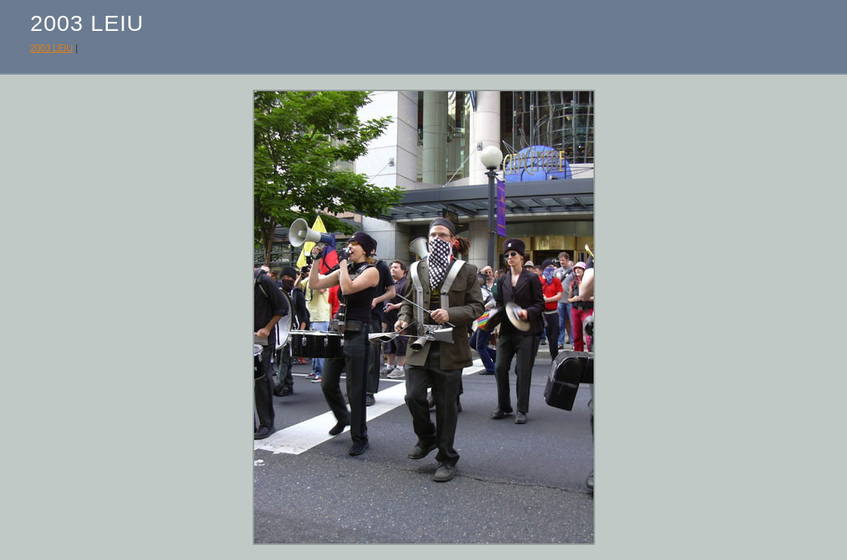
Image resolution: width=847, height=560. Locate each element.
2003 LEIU (51, 48)
